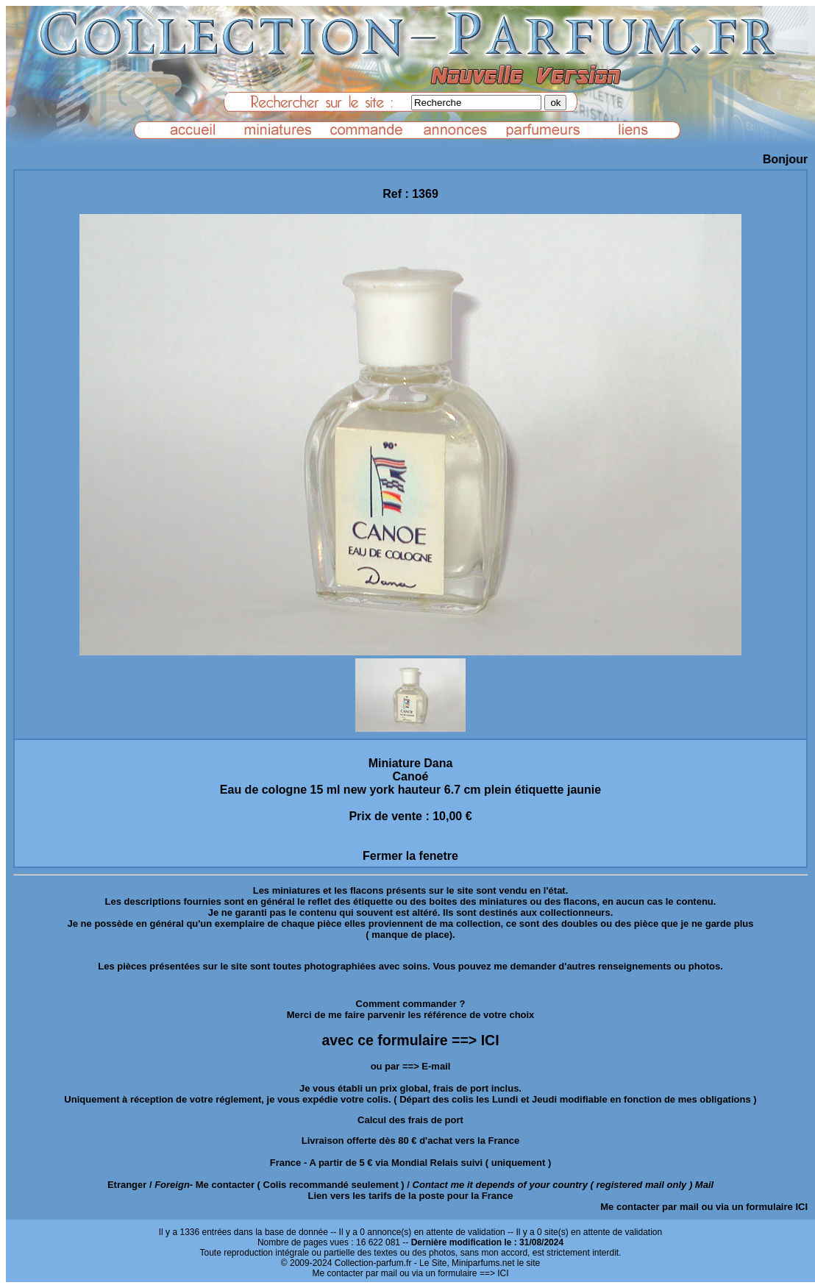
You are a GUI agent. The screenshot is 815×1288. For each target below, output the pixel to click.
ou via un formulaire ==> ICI (453, 1273)
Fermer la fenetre (410, 856)
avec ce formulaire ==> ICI (410, 1040)
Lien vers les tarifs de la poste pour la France (410, 1195)
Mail (704, 1184)
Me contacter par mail (649, 1206)
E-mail (435, 1066)
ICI (801, 1206)
